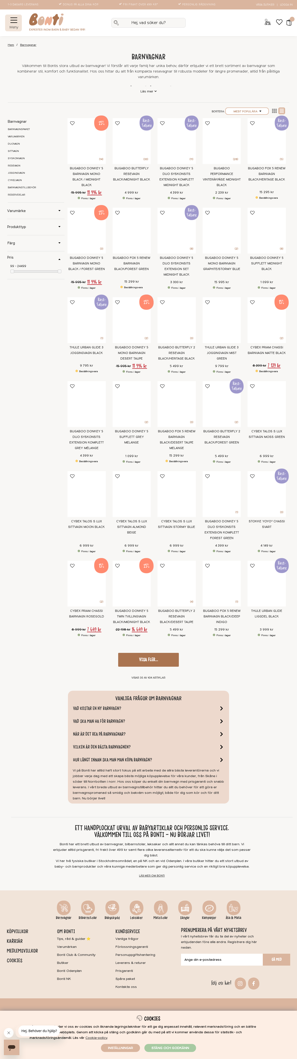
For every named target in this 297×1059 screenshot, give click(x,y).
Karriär (15, 941)
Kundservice (128, 931)
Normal (281, 110)
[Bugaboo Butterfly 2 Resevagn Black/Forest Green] (222, 404)
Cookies (14, 960)
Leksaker (136, 918)
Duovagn (14, 143)
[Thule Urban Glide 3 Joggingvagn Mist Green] (222, 320)
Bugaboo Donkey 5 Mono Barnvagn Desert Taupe (131, 353)
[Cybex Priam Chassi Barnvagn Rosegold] (86, 584)
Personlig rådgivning (197, 4)
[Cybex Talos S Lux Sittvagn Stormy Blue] (176, 494)
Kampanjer (209, 918)
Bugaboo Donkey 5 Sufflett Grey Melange (131, 436)
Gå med (277, 959)
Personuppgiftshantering (135, 955)
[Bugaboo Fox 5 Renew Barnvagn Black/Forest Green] (132, 231)
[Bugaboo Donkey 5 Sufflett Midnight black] (267, 231)
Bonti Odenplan (69, 971)
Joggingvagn (16, 173)
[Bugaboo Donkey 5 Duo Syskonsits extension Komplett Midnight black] (176, 141)
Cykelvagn (15, 180)
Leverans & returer (131, 963)
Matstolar (160, 918)
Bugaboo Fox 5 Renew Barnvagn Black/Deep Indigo (221, 616)
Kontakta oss (126, 987)
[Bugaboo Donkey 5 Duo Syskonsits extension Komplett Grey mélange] (86, 404)
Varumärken (16, 136)
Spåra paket (125, 979)
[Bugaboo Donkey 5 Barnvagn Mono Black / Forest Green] (86, 231)
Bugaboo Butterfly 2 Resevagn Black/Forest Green (221, 436)
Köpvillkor (17, 931)
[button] (287, 22)
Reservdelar (16, 194)
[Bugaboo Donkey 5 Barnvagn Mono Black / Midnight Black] (86, 141)
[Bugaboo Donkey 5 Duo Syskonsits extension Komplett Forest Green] (222, 494)
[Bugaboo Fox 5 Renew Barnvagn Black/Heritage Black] (267, 141)
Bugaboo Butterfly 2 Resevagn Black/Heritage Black (176, 353)
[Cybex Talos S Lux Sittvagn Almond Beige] (132, 494)
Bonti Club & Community (76, 955)
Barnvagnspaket (19, 129)
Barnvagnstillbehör (22, 187)
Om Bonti (66, 931)
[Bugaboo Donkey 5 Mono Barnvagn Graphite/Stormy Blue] (222, 231)
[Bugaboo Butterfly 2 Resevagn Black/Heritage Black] (176, 320)
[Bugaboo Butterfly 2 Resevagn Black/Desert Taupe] (176, 584)
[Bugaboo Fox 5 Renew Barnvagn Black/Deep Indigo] (222, 584)
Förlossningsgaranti (132, 947)
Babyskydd (112, 918)
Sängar (185, 918)
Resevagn (14, 165)
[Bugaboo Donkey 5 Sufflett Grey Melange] (132, 404)
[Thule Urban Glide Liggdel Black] (267, 584)
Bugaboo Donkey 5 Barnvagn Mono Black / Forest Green (86, 263)
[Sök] (148, 23)
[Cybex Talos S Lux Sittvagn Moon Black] (86, 494)
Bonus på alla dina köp (79, 4)
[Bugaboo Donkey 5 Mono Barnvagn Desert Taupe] (132, 320)
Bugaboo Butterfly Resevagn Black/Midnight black (131, 173)
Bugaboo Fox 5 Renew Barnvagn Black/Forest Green (131, 263)
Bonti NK (64, 979)
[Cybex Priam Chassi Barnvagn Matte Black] (267, 320)
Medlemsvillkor (22, 951)
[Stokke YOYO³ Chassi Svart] (267, 494)
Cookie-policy (96, 1038)
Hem (11, 45)
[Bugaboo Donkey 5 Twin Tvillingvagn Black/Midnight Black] (132, 584)
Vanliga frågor (127, 939)
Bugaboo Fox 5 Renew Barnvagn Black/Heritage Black (266, 173)
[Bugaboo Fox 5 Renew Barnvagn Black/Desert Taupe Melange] (176, 404)
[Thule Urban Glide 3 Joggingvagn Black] (86, 320)
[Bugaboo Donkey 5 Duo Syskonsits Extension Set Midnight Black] (176, 231)
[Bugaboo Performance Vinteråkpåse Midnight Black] (222, 141)
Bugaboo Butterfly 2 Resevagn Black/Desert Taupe (176, 616)
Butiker (62, 963)
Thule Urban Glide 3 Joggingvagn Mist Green (222, 353)
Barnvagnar (28, 45)
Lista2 (274, 110)
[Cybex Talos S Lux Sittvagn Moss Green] (267, 404)
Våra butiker (265, 4)
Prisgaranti (124, 971)
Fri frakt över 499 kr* (139, 4)
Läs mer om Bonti (152, 875)
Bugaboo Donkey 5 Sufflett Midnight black (266, 263)
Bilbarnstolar (88, 918)
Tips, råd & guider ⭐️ (74, 939)
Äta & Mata (233, 918)
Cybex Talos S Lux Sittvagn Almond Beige (131, 526)
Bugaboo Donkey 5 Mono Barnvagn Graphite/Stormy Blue (221, 263)
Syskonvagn (16, 158)
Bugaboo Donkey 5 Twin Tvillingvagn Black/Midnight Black (131, 616)
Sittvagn (13, 151)
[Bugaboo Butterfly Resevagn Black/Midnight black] (132, 141)
